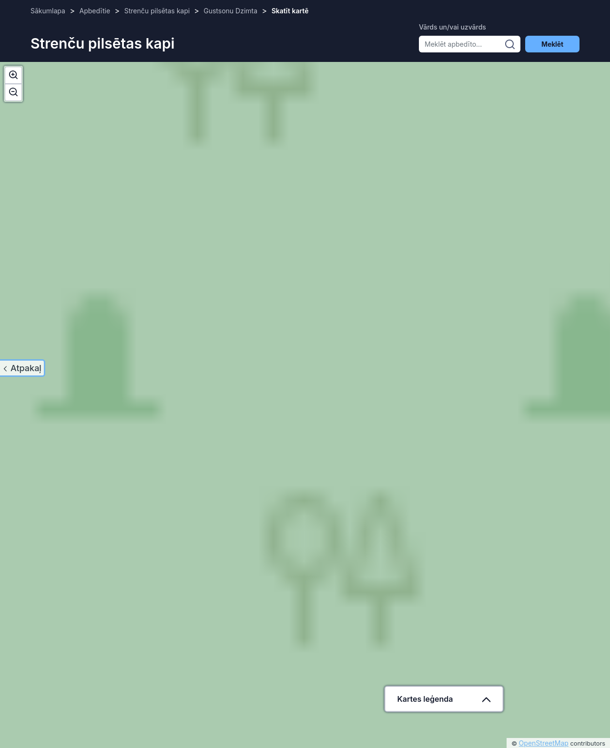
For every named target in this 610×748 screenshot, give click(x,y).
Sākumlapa (47, 11)
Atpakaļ (25, 368)
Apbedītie (95, 11)
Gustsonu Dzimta (230, 11)
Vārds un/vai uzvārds (452, 27)
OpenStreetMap (544, 743)
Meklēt (552, 44)
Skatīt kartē (290, 11)
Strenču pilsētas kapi (158, 11)
